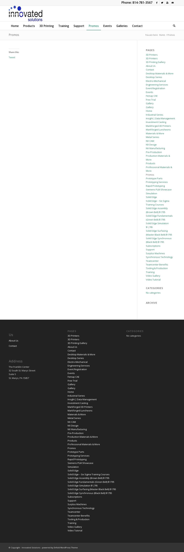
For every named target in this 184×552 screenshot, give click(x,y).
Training (150, 272)
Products (150, 163)
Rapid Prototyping (155, 185)
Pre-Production (154, 152)
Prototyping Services (157, 182)
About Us (151, 65)
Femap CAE (152, 95)
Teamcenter (152, 260)
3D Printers (152, 54)
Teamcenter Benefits (157, 264)
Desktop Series (154, 77)
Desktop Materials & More (160, 73)
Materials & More (155, 133)
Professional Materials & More (84, 444)
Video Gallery (153, 275)
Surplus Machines (155, 253)
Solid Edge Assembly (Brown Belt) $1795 (88, 478)
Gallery (150, 103)
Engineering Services (157, 84)
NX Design (151, 144)
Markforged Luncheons (158, 129)
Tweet (12, 57)
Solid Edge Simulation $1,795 (83, 485)
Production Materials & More (83, 436)
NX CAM (150, 141)
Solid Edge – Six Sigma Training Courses (89, 474)
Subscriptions (153, 245)
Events (149, 92)
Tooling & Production (157, 268)
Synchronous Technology (159, 257)
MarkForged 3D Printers (158, 125)
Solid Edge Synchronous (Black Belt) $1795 (90, 493)
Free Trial (151, 99)
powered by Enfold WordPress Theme (60, 547)
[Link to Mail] (172, 2)
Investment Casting (156, 122)
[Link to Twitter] (162, 2)
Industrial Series (154, 114)
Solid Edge (151, 197)
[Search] (173, 25)
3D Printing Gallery (155, 62)
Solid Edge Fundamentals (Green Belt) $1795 (91, 481)
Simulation (151, 193)
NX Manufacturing (155, 148)
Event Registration (155, 88)
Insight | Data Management (160, 118)
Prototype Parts (154, 178)
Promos (14, 35)
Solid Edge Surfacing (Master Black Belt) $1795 (92, 489)
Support (150, 249)
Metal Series (152, 137)
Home (149, 110)
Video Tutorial (153, 279)
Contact (150, 69)
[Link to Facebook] (156, 2)
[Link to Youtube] (167, 2)
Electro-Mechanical (156, 81)
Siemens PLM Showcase (159, 189)
